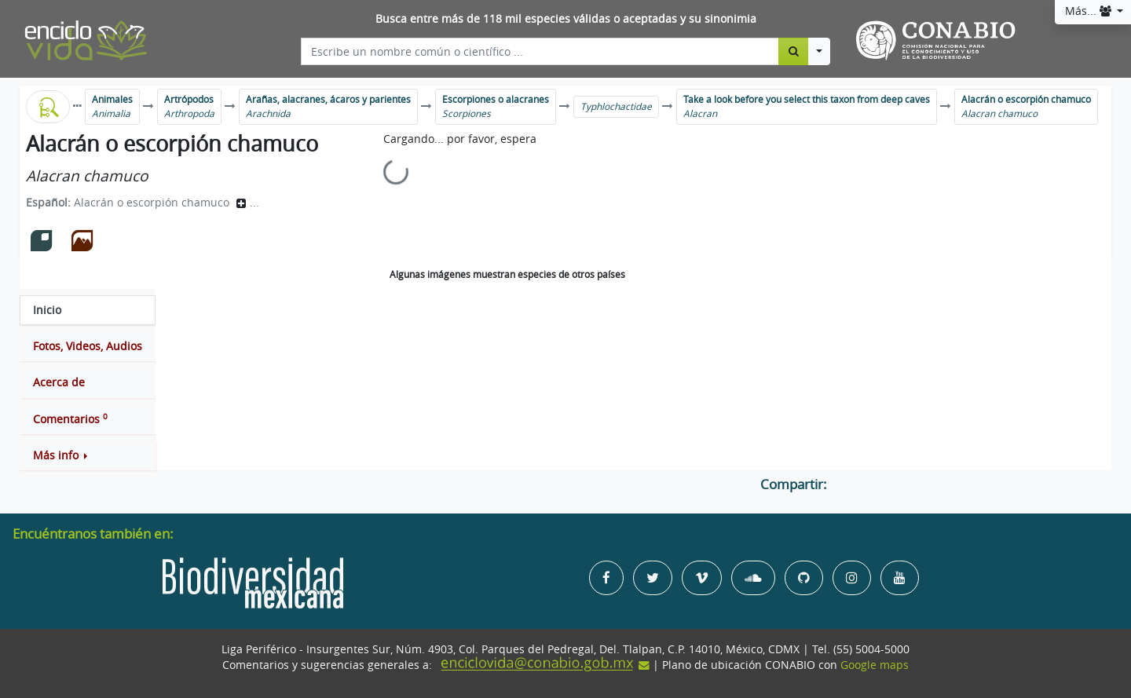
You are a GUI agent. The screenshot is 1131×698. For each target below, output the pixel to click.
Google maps (874, 665)
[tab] (88, 310)
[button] (88, 455)
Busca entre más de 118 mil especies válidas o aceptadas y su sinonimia (565, 19)
